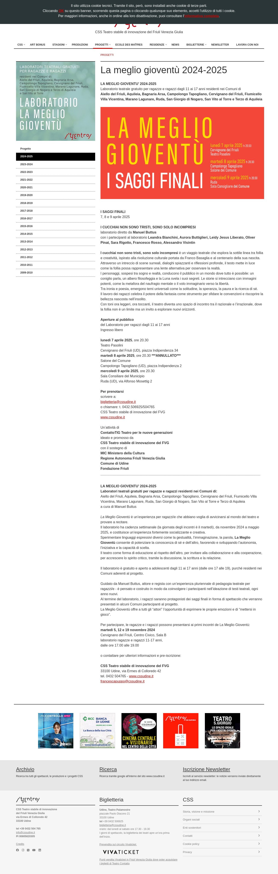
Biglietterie (195, 44)
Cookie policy (221, 844)
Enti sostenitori (221, 827)
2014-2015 (26, 233)
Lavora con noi (247, 44)
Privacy (221, 852)
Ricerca (108, 769)
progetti (107, 55)
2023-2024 (26, 164)
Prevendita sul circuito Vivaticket (118, 844)
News (175, 44)
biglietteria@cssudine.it (118, 402)
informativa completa (201, 16)
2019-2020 (26, 195)
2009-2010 (26, 272)
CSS (20, 44)
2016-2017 (26, 218)
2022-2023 (26, 172)
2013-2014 (26, 241)
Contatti (221, 835)
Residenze (157, 44)
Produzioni (80, 44)
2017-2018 (26, 210)
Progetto (25, 148)
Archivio (25, 769)
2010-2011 (26, 264)
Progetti (101, 44)
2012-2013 (26, 249)
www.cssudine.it (113, 417)
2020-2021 (26, 187)
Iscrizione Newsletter (206, 769)
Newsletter (220, 44)
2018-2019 (26, 203)
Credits (20, 844)
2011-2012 (26, 257)
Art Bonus (37, 44)
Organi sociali (221, 819)
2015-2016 (26, 226)
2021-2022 (26, 179)
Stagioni (58, 44)
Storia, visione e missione (221, 811)
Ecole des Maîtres (129, 44)
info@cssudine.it (25, 832)
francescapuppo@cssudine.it (123, 681)
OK (61, 11)
